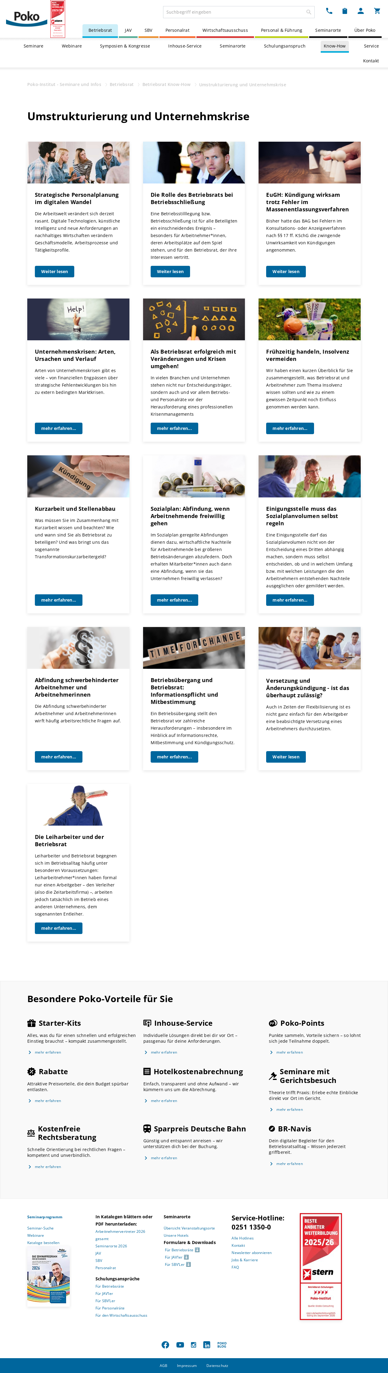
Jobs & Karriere (245, 1259)
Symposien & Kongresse (125, 46)
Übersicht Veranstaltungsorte (189, 1228)
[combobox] (239, 12)
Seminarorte (328, 30)
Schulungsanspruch (285, 46)
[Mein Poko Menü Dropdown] (361, 11)
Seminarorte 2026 (111, 1246)
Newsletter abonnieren (252, 1252)
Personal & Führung (282, 30)
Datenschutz (217, 1365)
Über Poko (365, 30)
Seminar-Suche (40, 1228)
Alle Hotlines (243, 1238)
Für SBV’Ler (105, 1300)
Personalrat (177, 30)
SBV (148, 30)
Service (371, 46)
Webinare (72, 46)
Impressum (187, 1365)
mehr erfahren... (58, 428)
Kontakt (371, 61)
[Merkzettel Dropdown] (345, 11)
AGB (164, 1365)
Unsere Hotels (176, 1235)
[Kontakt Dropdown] (329, 11)
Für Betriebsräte (109, 1286)
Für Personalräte (110, 1308)
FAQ (235, 1267)
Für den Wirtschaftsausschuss (121, 1315)
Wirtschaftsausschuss (225, 30)
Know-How (335, 46)
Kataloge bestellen (43, 1242)
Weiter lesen (54, 271)
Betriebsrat (100, 30)
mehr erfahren (48, 1052)
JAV (128, 30)
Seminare (34, 46)
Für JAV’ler (104, 1293)
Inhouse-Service (185, 46)
